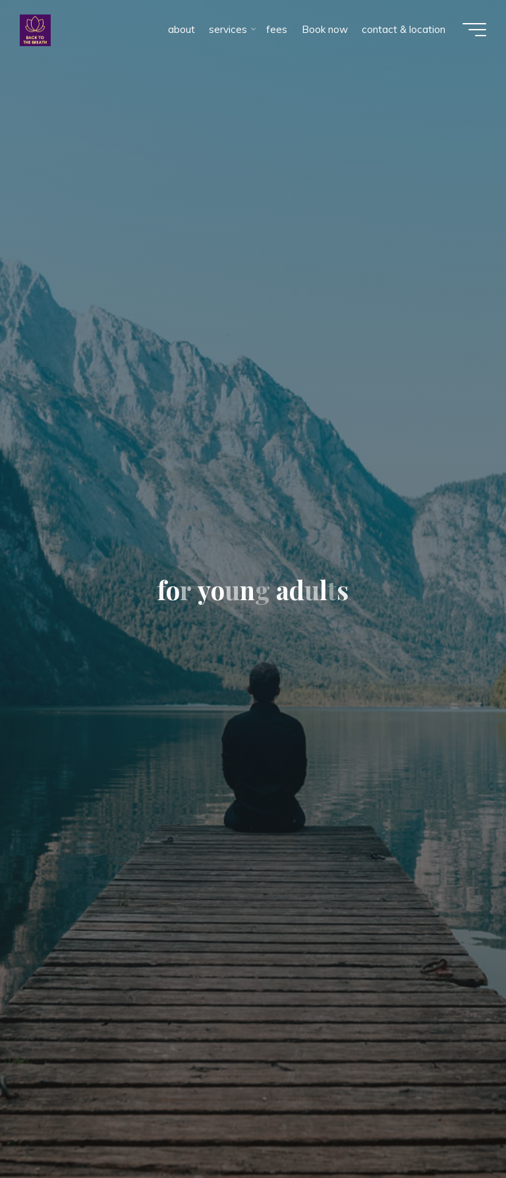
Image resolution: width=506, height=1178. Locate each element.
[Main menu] (474, 29)
